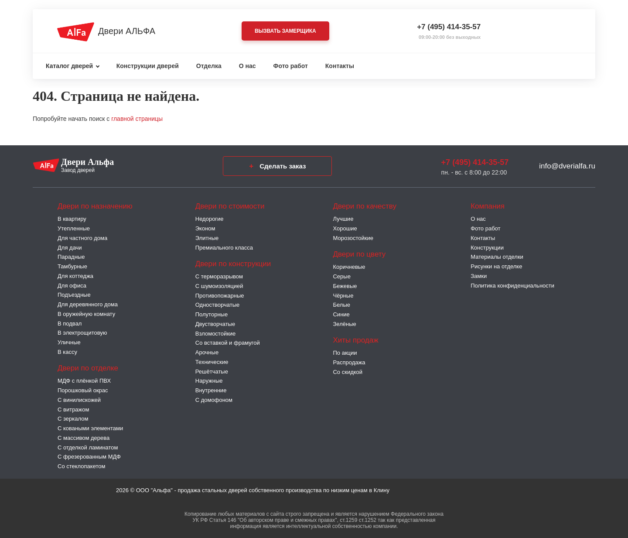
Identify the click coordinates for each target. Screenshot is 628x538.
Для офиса (72, 285)
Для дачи (70, 247)
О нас (247, 65)
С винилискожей (79, 400)
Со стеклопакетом (81, 466)
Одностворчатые (217, 305)
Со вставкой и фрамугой (227, 342)
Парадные (71, 257)
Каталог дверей (69, 65)
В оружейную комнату (86, 314)
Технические (212, 362)
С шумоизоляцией (219, 286)
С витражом (73, 409)
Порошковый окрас (83, 390)
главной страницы (137, 118)
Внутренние (211, 390)
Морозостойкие (353, 238)
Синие (341, 314)
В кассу (67, 352)
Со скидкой (347, 372)
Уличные (69, 342)
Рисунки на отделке (496, 266)
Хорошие (345, 228)
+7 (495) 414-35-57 (449, 27)
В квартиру (72, 219)
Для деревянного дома (88, 304)
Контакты (339, 65)
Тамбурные (72, 266)
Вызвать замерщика (285, 31)
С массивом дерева (83, 438)
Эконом (205, 228)
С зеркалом (73, 418)
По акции (345, 353)
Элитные (206, 238)
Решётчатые (211, 371)
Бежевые (345, 286)
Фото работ (290, 65)
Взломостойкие (215, 333)
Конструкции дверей (147, 65)
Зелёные (344, 324)
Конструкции (487, 247)
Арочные (206, 352)
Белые (341, 305)
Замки (479, 276)
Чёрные (343, 295)
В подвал (70, 323)
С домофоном (213, 400)
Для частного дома (82, 238)
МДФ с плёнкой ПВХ (84, 380)
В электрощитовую (82, 332)
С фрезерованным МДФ (89, 456)
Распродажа (349, 362)
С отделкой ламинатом (88, 447)
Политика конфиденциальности (512, 285)
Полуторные (211, 314)
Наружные (209, 380)
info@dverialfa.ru (567, 166)
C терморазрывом (219, 276)
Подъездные (74, 294)
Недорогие (209, 219)
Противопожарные (219, 295)
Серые (341, 276)
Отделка (209, 65)
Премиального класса (224, 247)
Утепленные (74, 228)
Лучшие (343, 219)
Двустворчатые (215, 324)
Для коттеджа (75, 276)
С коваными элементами (90, 428)
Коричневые (349, 267)
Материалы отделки (497, 257)
